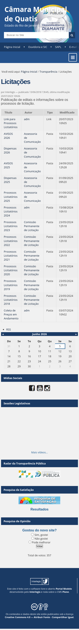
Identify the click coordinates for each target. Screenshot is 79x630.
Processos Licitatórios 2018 (10, 300)
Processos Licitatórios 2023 (10, 226)
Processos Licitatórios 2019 (10, 285)
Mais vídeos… (39, 452)
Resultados (39, 509)
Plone (65, 591)
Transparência (48, 71)
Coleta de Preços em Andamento (11, 314)
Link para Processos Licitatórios (10, 123)
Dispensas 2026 (10, 150)
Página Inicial (12, 47)
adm (27, 119)
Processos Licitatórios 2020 (10, 270)
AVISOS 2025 (8, 165)
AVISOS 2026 (8, 136)
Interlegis (34, 591)
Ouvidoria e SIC (37, 47)
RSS (8, 329)
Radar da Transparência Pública (25, 463)
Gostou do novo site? (39, 530)
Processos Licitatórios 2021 (10, 255)
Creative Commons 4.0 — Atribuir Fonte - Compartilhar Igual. (39, 617)
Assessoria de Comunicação (32, 138)
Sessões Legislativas (17, 403)
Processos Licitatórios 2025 (10, 196)
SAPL (58, 47)
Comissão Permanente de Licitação (31, 226)
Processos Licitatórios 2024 (10, 211)
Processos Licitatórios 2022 (10, 241)
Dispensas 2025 (10, 180)
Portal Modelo (64, 588)
